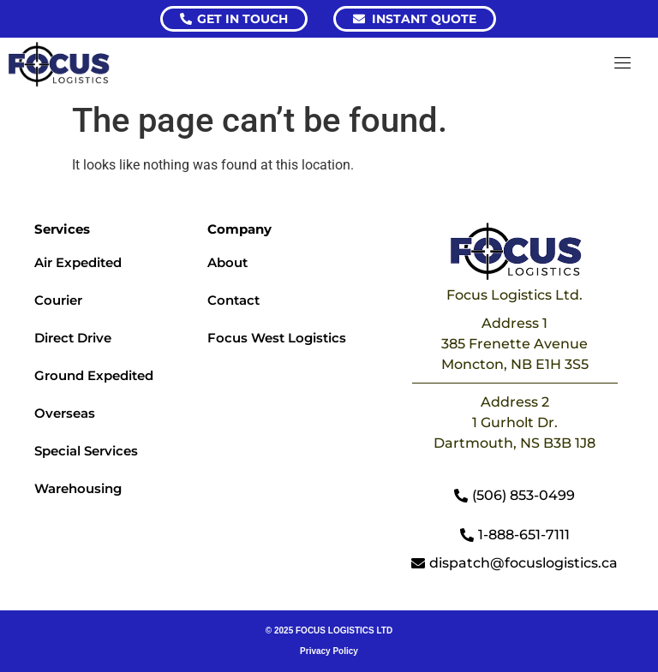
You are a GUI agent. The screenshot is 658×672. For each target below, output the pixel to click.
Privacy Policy (329, 651)
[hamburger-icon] (623, 64)
